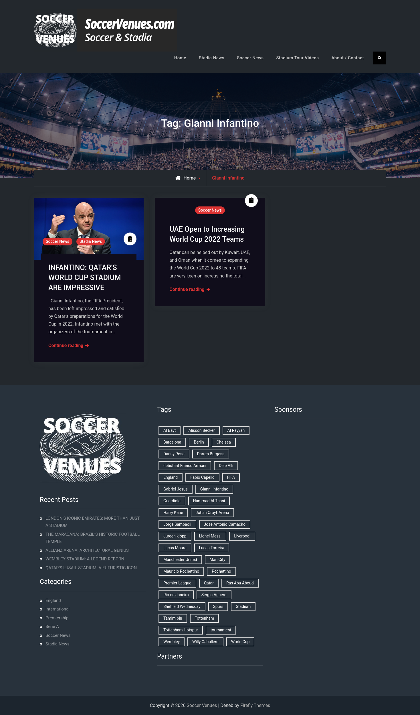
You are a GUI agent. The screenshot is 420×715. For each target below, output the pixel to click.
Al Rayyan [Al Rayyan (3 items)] (236, 430)
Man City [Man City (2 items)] (217, 559)
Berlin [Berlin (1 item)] (199, 442)
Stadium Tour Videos (297, 57)
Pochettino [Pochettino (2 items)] (221, 571)
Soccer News (250, 57)
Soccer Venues (202, 705)
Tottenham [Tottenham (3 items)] (204, 618)
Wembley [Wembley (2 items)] (171, 641)
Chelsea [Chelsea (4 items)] (224, 442)
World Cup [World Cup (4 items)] (240, 641)
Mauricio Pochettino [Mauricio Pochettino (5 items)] (181, 571)
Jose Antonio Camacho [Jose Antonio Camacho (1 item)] (224, 524)
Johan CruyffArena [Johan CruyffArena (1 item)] (212, 512)
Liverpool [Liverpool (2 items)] (242, 536)
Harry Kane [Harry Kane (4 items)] (173, 512)
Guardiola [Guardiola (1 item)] (172, 501)
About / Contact (347, 57)
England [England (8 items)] (170, 477)
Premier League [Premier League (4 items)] (177, 583)
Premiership (56, 618)
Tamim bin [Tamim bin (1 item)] (172, 618)
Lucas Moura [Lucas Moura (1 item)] (175, 547)
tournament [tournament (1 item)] (221, 630)
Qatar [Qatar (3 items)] (209, 583)
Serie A (52, 626)
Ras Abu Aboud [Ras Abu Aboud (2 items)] (240, 583)
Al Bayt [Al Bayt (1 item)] (169, 430)
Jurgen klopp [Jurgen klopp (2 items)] (175, 536)
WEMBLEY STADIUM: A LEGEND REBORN (84, 559)
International (57, 609)
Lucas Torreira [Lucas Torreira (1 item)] (211, 547)
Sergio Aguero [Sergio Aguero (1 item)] (214, 594)
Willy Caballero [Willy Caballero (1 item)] (205, 641)
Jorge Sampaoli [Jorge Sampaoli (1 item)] (177, 524)
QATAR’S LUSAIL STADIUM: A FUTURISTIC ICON (91, 567)
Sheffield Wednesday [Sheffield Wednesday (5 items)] (182, 606)
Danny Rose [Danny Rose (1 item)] (174, 454)
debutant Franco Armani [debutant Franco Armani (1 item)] (184, 465)
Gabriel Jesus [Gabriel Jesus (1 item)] (175, 489)
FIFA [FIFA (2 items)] (231, 477)
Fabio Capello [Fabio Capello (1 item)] (202, 477)
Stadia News (211, 57)
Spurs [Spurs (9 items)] (218, 606)
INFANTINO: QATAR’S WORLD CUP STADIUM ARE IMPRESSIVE (84, 277)
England (53, 600)
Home (180, 57)
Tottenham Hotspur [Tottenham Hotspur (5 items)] (180, 630)
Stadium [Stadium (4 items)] (243, 606)
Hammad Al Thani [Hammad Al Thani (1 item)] (209, 501)
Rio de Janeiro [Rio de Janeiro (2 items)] (176, 594)
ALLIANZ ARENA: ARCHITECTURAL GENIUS (87, 550)
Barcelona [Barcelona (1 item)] (172, 442)
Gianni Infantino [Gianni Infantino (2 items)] (214, 489)
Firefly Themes (255, 705)
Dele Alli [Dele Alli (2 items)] (226, 465)
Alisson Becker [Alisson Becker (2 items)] (201, 430)
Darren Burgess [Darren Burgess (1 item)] (211, 454)
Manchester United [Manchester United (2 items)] (180, 559)
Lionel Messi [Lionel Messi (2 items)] (210, 536)
